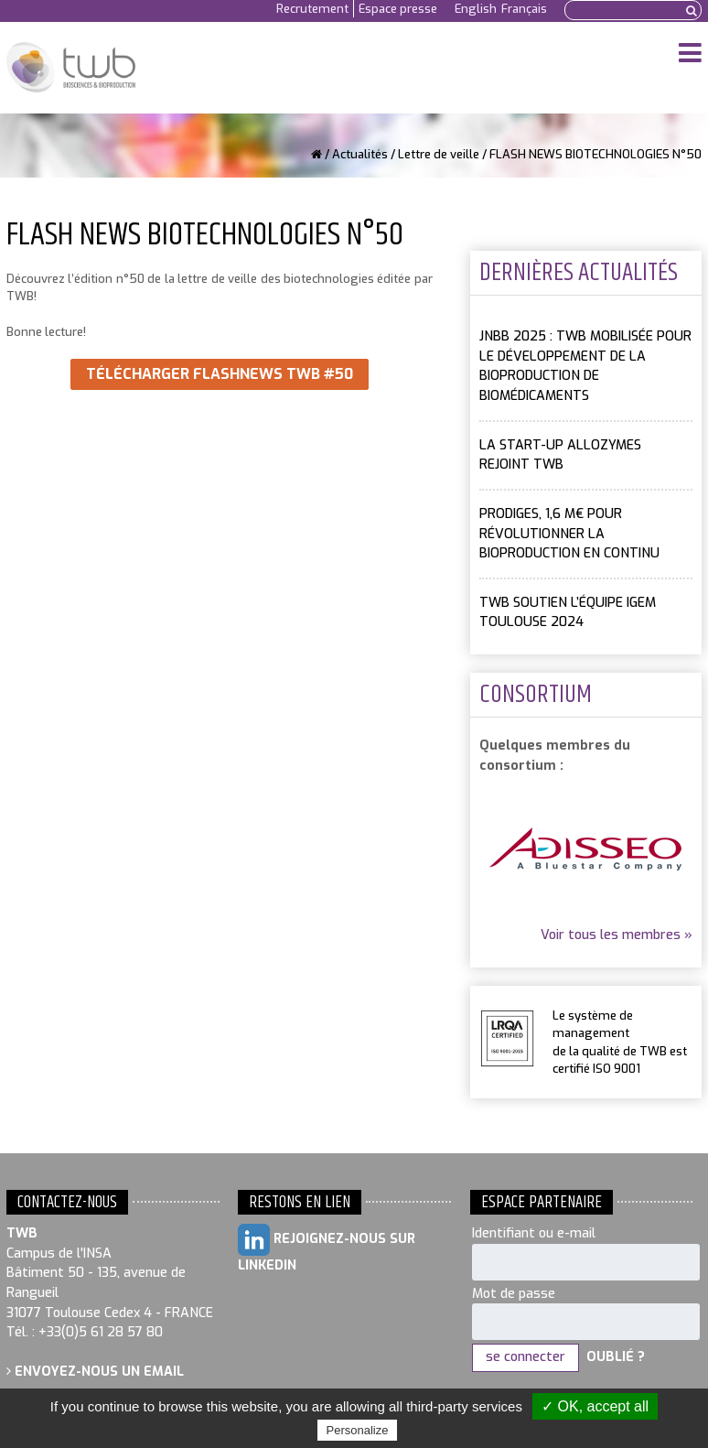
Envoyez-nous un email (95, 1371)
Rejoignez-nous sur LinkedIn (326, 1249)
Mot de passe (513, 1293)
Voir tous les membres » (616, 935)
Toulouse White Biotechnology (70, 67)
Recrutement (312, 8)
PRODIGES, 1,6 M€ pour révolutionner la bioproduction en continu (569, 533)
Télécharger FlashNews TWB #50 (219, 374)
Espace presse (398, 8)
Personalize (358, 1430)
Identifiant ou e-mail (533, 1233)
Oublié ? (615, 1357)
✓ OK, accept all (595, 1406)
